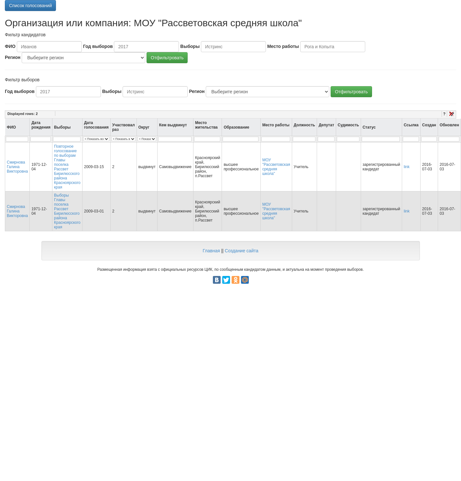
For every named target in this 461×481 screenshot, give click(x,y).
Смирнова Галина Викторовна (17, 167)
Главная (211, 250)
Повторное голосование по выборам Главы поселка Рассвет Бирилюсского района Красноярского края (67, 166)
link (407, 167)
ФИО (10, 46)
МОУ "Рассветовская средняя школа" (276, 167)
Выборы (190, 46)
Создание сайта (241, 250)
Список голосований (30, 5)
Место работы (283, 46)
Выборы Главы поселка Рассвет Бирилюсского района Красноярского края (67, 211)
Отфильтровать (167, 57)
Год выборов (98, 46)
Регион (12, 57)
